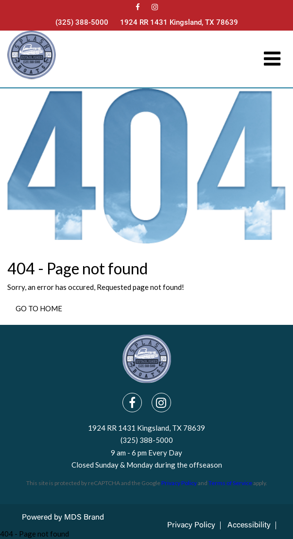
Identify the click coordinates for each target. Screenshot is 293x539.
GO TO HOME (39, 308)
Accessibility (249, 525)
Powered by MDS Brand (63, 518)
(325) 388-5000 (81, 22)
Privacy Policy (179, 483)
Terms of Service (230, 483)
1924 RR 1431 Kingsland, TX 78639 (179, 22)
